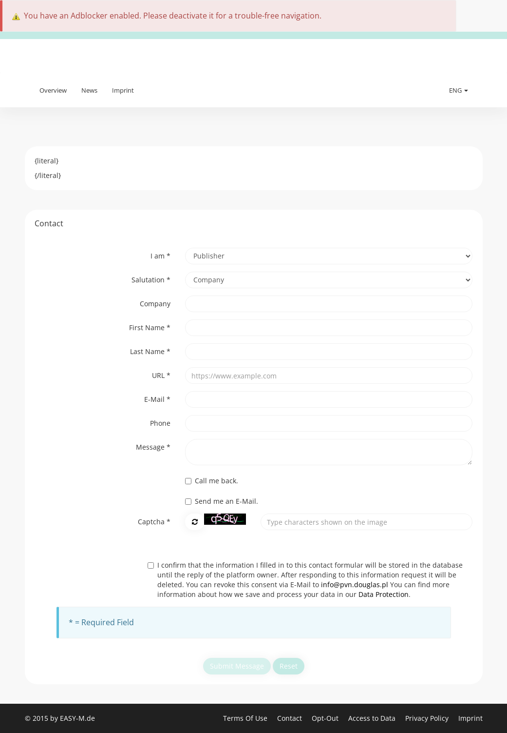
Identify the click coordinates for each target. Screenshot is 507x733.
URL (161, 375)
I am (160, 255)
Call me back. (211, 480)
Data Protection (383, 594)
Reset (289, 666)
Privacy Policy (428, 718)
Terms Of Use (246, 718)
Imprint (123, 90)
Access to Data (372, 718)
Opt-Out (326, 718)
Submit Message (237, 666)
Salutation (150, 279)
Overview (53, 90)
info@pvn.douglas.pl (354, 584)
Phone (160, 423)
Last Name (150, 351)
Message (153, 447)
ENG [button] (458, 90)
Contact (290, 718)
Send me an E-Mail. (221, 501)
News (89, 90)
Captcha (154, 521)
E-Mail (157, 399)
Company (155, 303)
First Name (149, 327)
